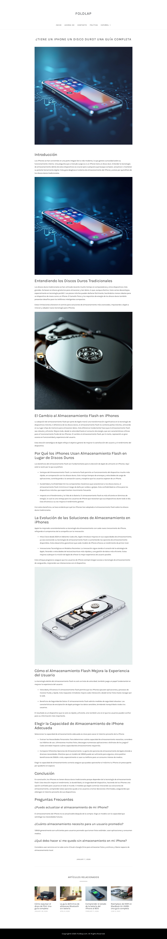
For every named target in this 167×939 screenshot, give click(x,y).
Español (105, 25)
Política (94, 25)
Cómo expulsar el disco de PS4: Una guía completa (43, 906)
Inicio (59, 25)
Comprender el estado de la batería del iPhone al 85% (95, 906)
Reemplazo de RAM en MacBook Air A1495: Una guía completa (121, 906)
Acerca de (69, 25)
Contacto (82, 25)
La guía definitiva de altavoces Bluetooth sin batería (69, 906)
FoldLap (83, 13)
